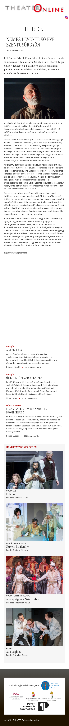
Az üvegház (13, 652)
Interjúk (10, 346)
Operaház (11, 490)
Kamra (9, 648)
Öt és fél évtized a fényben (24, 378)
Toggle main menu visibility (2, 17)
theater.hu (34, 720)
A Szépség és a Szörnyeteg (22, 599)
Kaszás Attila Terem (16, 543)
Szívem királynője (17, 546)
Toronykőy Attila (22, 602)
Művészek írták (13, 405)
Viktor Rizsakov (22, 550)
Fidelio (10, 494)
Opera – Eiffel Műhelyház (18, 595)
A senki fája (14, 349)
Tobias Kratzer (21, 497)
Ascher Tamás (21, 655)
